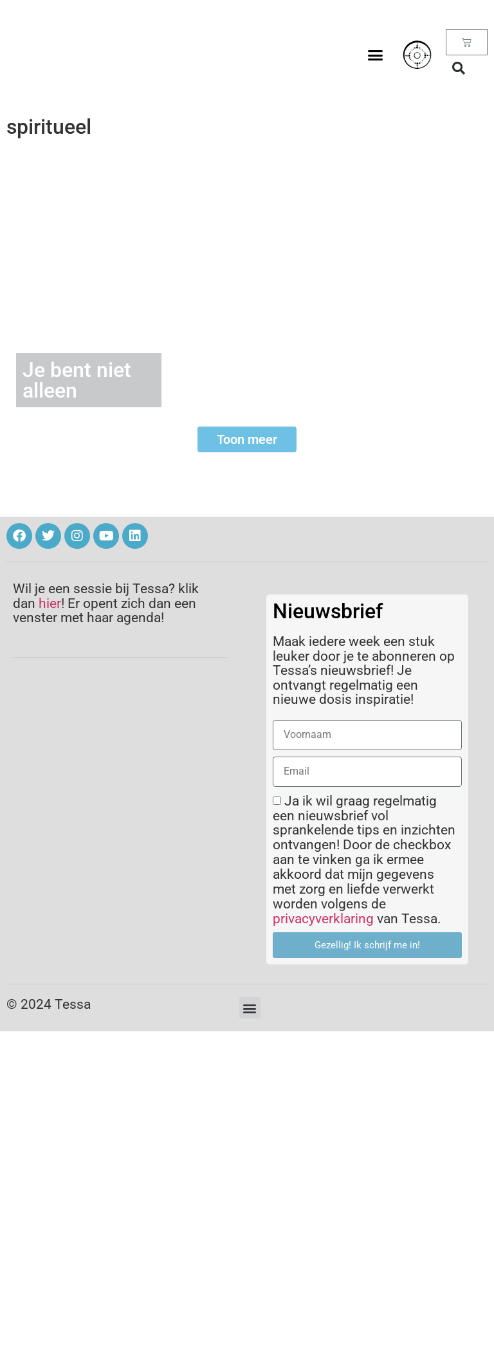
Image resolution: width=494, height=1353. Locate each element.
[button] (375, 54)
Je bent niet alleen (77, 380)
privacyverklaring (323, 918)
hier (50, 603)
